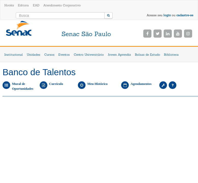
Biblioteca (171, 54)
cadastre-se (184, 15)
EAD (36, 5)
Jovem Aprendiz (119, 54)
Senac (18, 33)
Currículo (56, 84)
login (167, 15)
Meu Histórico (97, 84)
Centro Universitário (89, 54)
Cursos (49, 54)
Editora (23, 5)
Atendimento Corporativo (62, 5)
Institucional (13, 54)
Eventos (64, 54)
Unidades (33, 54)
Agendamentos (141, 84)
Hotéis (9, 5)
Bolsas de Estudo (147, 54)
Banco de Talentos (39, 72)
